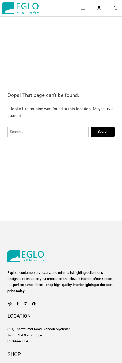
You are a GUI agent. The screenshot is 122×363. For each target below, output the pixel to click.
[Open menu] (83, 8)
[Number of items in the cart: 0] (116, 8)
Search (103, 131)
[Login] (99, 8)
